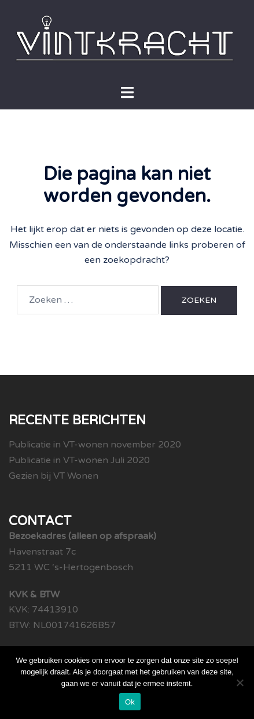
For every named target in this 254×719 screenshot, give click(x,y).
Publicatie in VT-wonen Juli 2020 (79, 460)
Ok (130, 702)
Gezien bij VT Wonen (53, 476)
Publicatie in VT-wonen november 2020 (95, 444)
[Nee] (239, 682)
